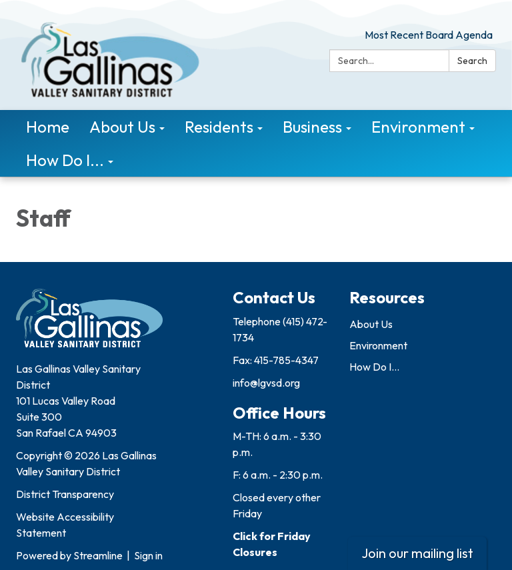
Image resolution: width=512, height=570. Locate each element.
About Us (371, 324)
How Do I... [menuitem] (65, 160)
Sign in (148, 555)
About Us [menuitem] (122, 127)
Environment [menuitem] (418, 127)
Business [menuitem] (312, 127)
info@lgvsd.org (266, 382)
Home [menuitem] (47, 127)
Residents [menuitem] (219, 127)
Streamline (98, 555)
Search (472, 61)
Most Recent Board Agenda (429, 34)
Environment (378, 345)
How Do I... (374, 366)
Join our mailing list (417, 553)
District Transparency (65, 494)
